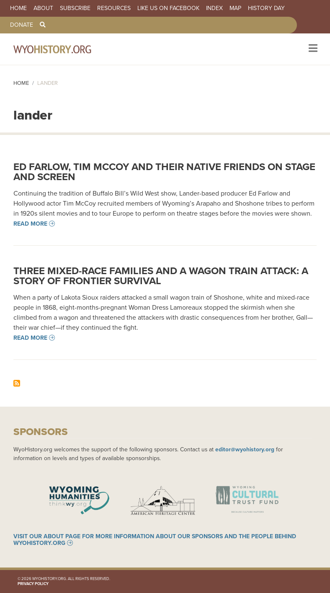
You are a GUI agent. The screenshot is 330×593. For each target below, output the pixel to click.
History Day (266, 8)
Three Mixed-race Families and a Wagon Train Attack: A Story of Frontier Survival (160, 275)
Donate (21, 25)
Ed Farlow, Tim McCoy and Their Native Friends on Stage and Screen (164, 171)
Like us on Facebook (168, 8)
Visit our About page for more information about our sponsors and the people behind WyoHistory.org (154, 539)
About (43, 8)
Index (214, 8)
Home (18, 8)
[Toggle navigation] (312, 49)
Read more (30, 223)
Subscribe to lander (16, 383)
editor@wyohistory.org (244, 449)
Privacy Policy (33, 583)
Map (235, 8)
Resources (114, 8)
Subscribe (75, 8)
